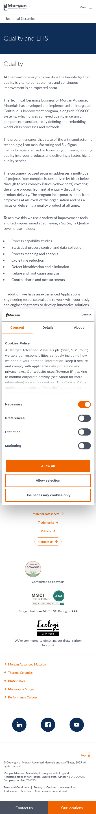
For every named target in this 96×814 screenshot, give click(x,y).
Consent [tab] (17, 327)
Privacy (38, 787)
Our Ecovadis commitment (51, 791)
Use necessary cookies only (48, 495)
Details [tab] (48, 327)
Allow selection (48, 480)
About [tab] (79, 327)
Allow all (48, 466)
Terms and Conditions (16, 787)
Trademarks (10, 791)
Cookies (51, 787)
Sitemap (26, 791)
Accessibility (67, 787)
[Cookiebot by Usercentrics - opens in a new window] (71, 315)
